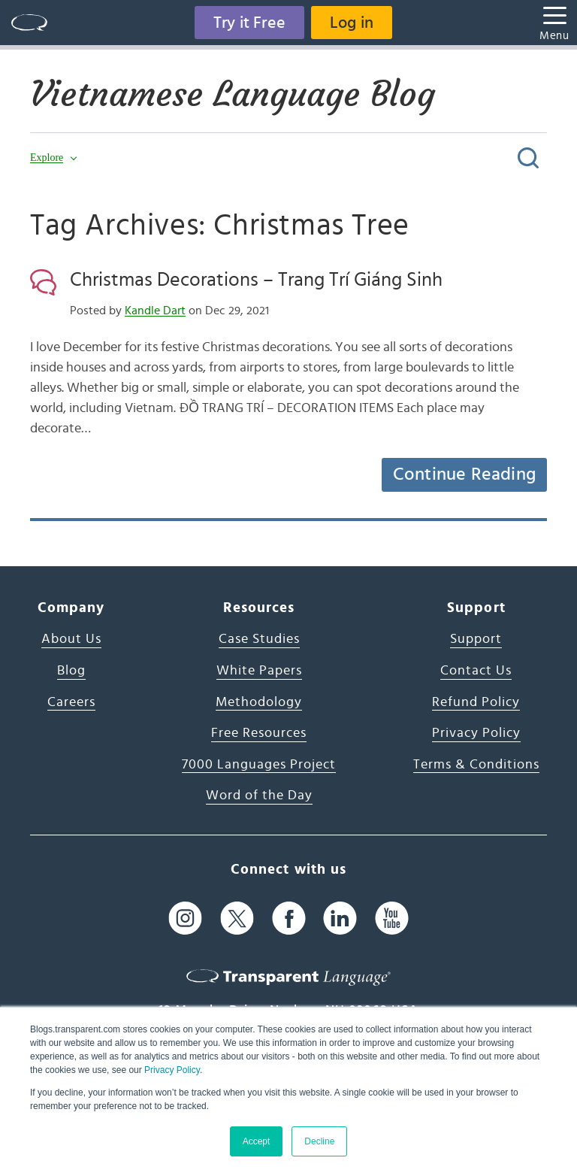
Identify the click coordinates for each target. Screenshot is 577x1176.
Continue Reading (464, 474)
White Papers (259, 670)
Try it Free (249, 22)
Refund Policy (476, 702)
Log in (351, 22)
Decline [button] (319, 1141)
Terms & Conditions (476, 764)
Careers (71, 702)
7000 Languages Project (259, 764)
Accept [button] (256, 1141)
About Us (71, 639)
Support (476, 639)
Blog (71, 670)
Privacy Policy (172, 1070)
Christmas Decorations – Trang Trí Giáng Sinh (256, 279)
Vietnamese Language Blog (232, 94)
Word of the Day (259, 795)
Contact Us (476, 670)
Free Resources (259, 733)
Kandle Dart (155, 311)
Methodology (259, 702)
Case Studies (259, 639)
